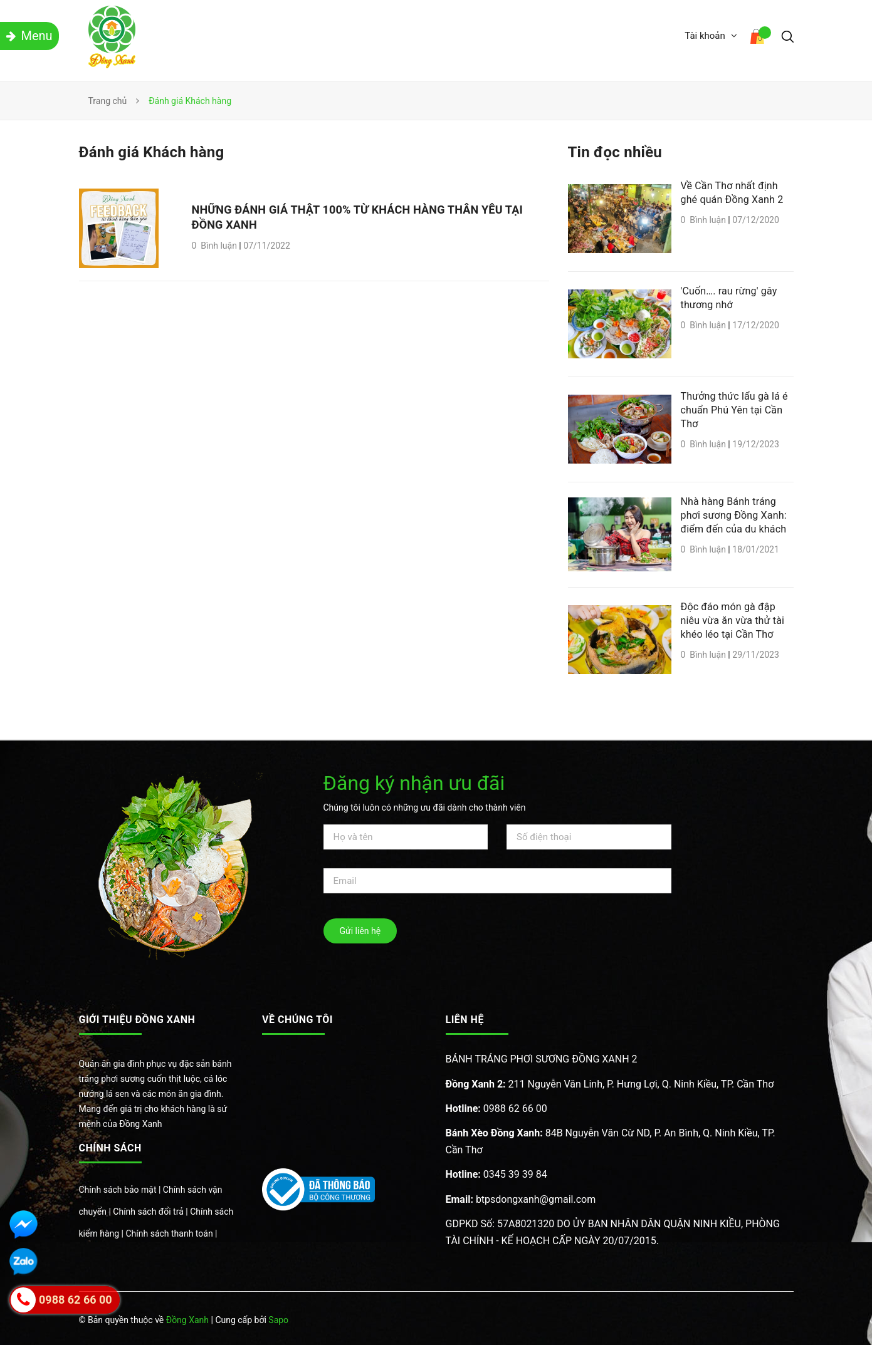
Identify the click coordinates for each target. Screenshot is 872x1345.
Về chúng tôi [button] (297, 1020)
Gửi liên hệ (360, 931)
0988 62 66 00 (496, 1108)
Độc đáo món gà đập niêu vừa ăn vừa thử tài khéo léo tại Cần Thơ (733, 620)
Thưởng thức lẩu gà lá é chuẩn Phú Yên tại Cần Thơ (734, 410)
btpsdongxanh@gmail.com (521, 1199)
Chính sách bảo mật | (121, 1190)
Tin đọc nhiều (615, 152)
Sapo (278, 1320)
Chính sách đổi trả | (151, 1212)
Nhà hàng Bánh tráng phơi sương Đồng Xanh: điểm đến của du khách (734, 515)
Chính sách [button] (110, 1148)
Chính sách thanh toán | (171, 1233)
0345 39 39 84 (496, 1174)
